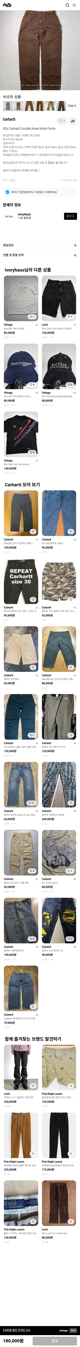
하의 (12, 180)
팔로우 (70, 216)
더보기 (72, 106)
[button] (6, 50)
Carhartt (9, 119)
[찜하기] (61, 121)
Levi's (45, 324)
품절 (54, 1341)
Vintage (8, 324)
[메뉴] (74, 5)
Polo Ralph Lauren (52, 1093)
